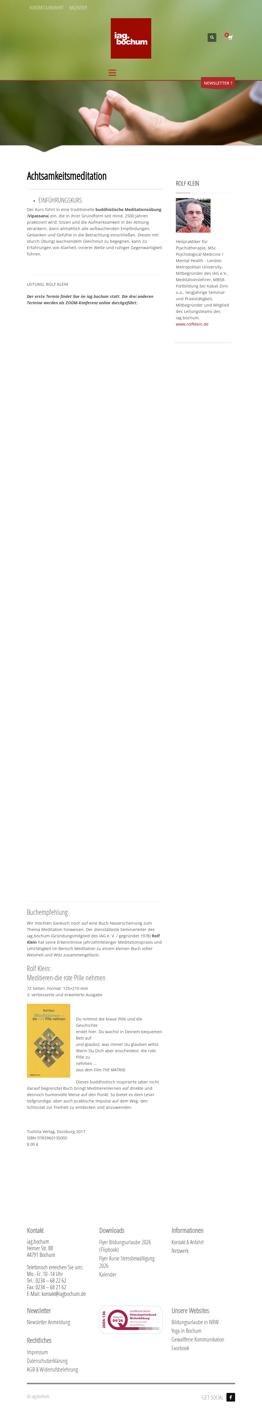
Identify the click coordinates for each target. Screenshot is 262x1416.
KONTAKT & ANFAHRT (47, 7)
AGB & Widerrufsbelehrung (52, 1369)
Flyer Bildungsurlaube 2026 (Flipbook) (125, 1245)
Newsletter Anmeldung (48, 1322)
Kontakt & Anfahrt (187, 1242)
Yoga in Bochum (186, 1330)
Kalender (107, 1274)
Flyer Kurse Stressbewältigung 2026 (126, 1261)
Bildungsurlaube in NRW (195, 1322)
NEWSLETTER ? (218, 84)
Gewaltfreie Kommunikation (197, 1339)
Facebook (180, 1348)
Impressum (37, 1352)
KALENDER (78, 7)
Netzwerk (180, 1250)
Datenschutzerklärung (47, 1360)
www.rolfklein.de (192, 324)
